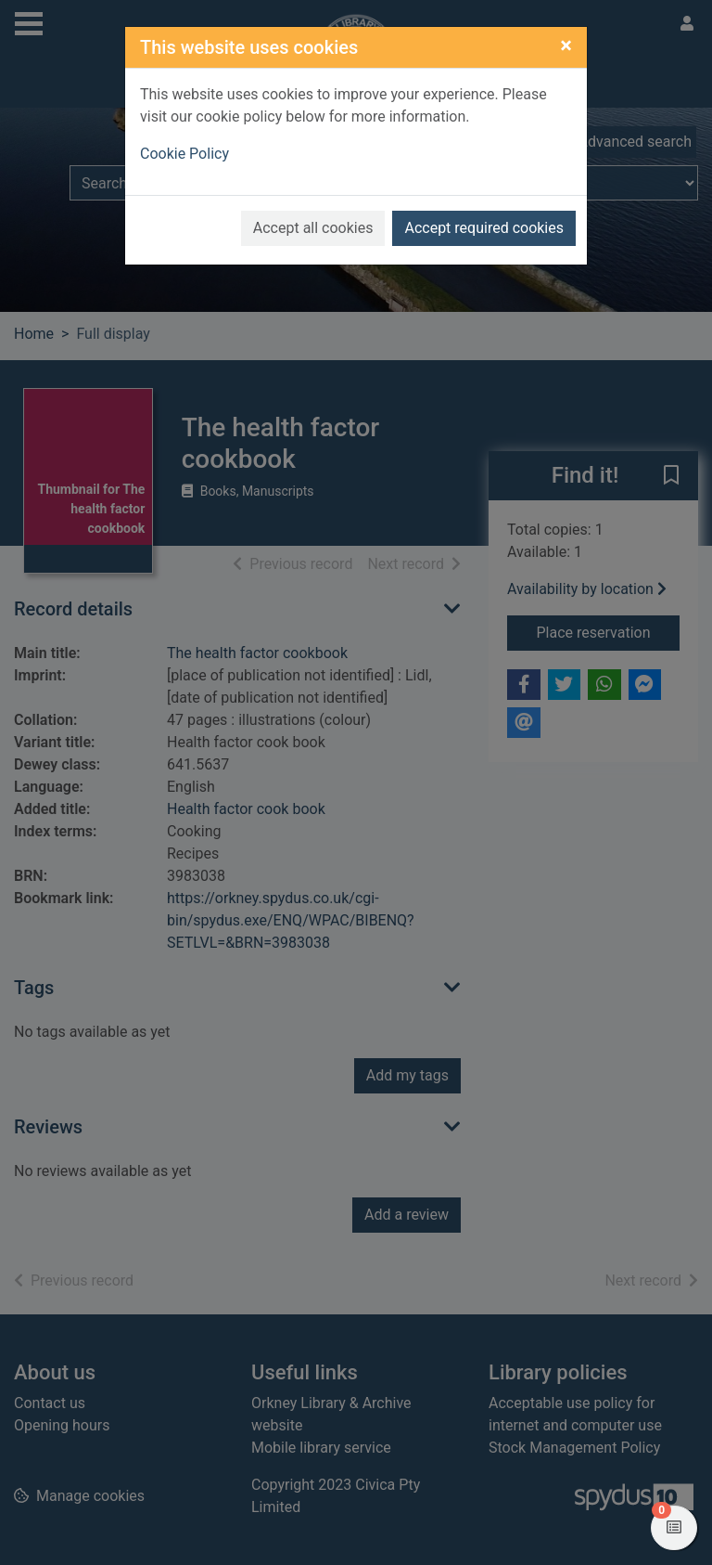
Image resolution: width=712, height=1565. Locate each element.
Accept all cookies (313, 228)
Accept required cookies (484, 228)
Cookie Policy (184, 153)
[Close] (566, 45)
